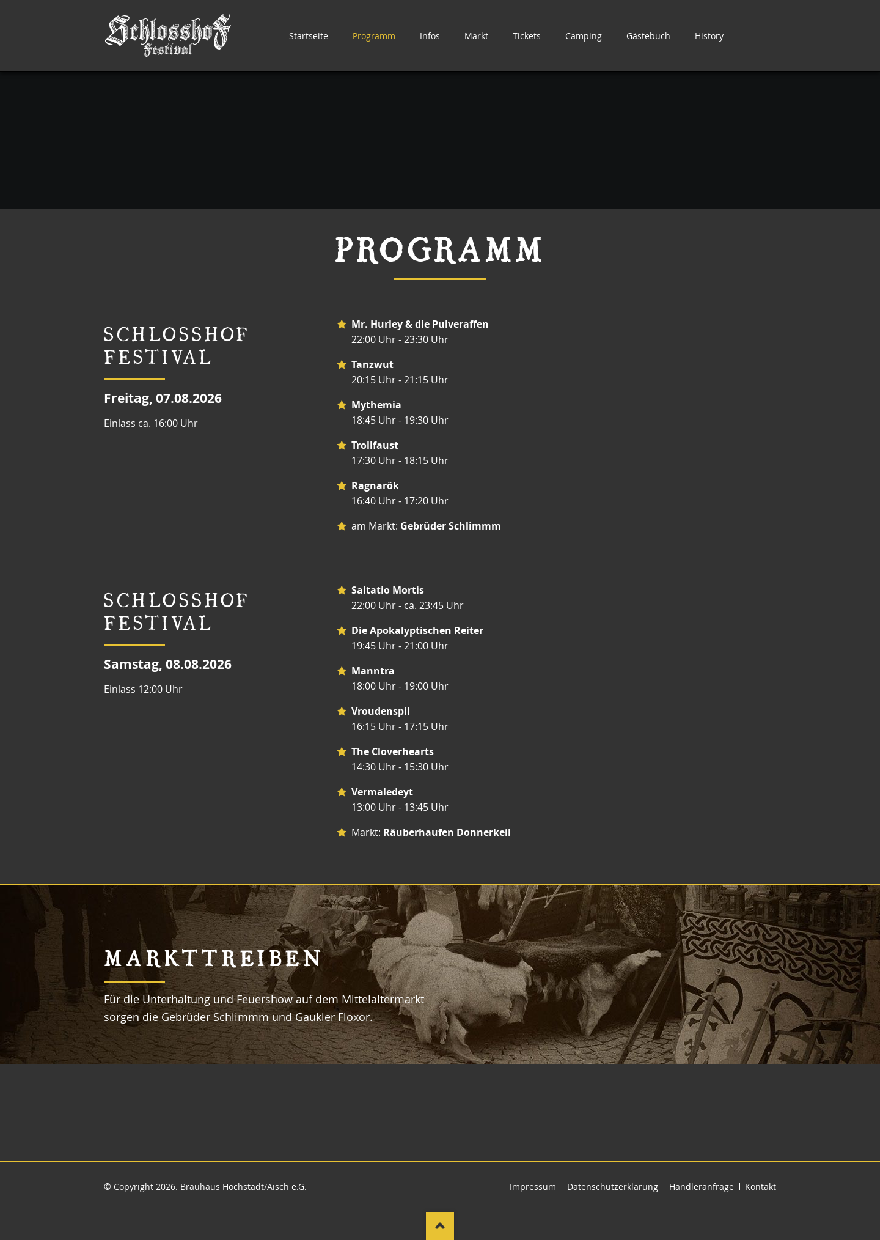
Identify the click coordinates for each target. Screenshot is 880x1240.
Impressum (533, 1186)
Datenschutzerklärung (612, 1186)
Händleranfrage (701, 1186)
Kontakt (760, 1186)
